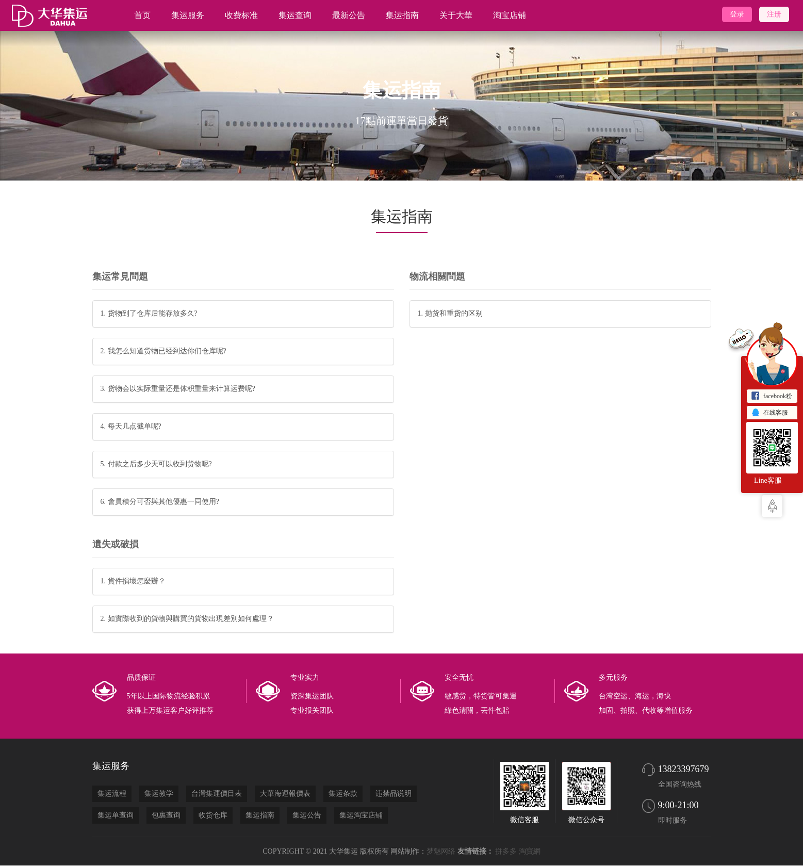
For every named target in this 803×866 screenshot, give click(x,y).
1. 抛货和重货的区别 (450, 313)
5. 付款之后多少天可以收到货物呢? (156, 464)
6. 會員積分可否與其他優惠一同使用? (160, 501)
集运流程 (111, 793)
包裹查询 (166, 815)
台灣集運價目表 (216, 793)
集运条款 (343, 793)
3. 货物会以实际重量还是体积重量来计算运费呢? (178, 389)
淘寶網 (529, 851)
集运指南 (402, 15)
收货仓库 (213, 815)
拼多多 (506, 851)
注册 (774, 14)
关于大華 (455, 15)
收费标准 (241, 15)
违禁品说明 (393, 793)
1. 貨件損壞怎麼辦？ (133, 581)
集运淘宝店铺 (361, 815)
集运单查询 (115, 815)
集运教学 (158, 793)
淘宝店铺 (509, 15)
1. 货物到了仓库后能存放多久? (149, 313)
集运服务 (187, 15)
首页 (142, 15)
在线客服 (769, 413)
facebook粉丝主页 (771, 397)
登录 (737, 14)
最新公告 (348, 15)
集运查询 (295, 15)
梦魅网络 (441, 851)
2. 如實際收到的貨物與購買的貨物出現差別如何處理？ (187, 619)
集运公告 (306, 815)
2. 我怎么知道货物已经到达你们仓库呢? (163, 351)
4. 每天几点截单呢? (131, 426)
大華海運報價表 (285, 793)
